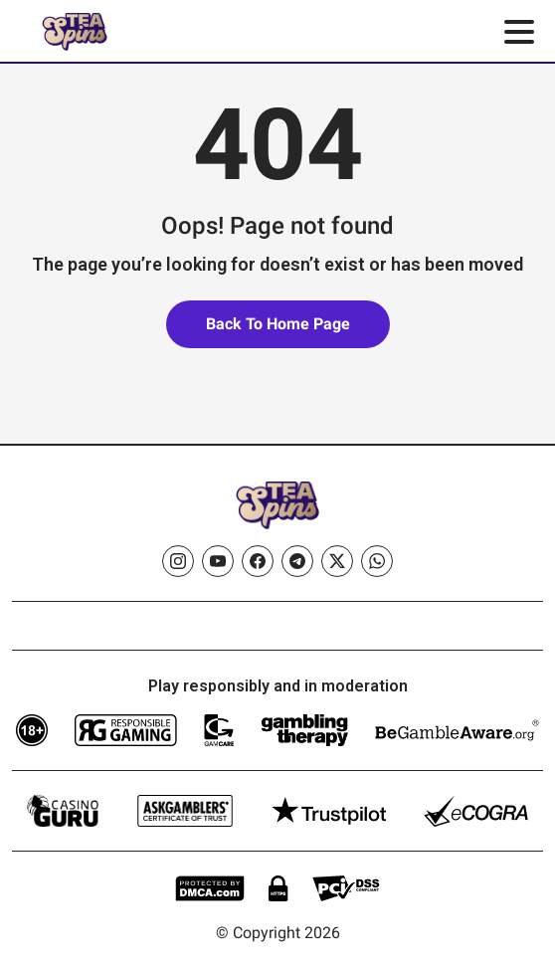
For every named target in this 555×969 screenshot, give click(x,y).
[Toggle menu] (519, 32)
